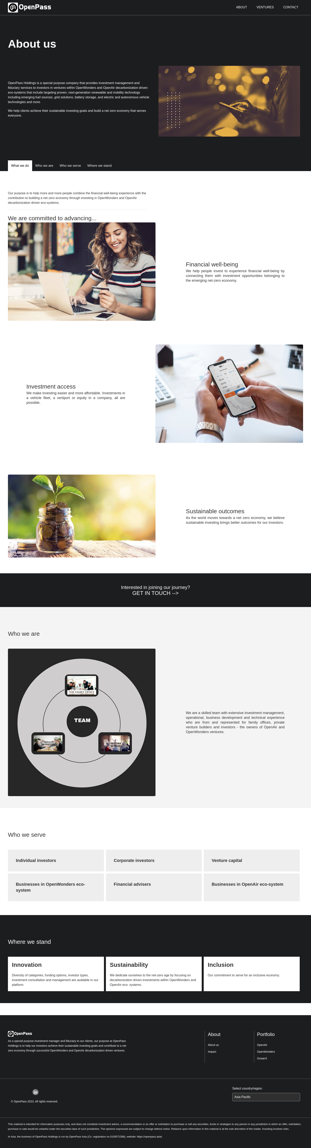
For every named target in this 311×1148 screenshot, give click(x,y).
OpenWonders (266, 1051)
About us (213, 1045)
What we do (20, 166)
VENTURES (265, 7)
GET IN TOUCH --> (155, 593)
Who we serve (70, 166)
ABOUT (241, 7)
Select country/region (247, 1088)
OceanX (262, 1058)
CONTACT (290, 7)
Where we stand (99, 166)
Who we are (44, 166)
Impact (212, 1051)
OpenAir (262, 1045)
